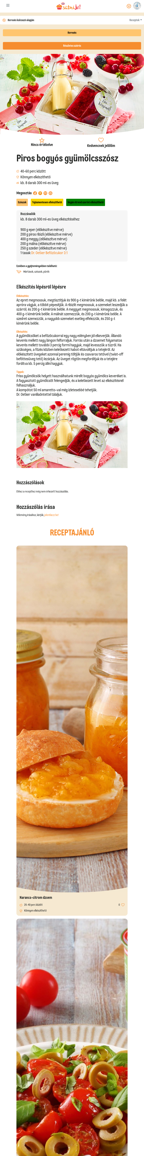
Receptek (134, 20)
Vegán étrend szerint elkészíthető (86, 202)
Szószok (22, 202)
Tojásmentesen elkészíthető (47, 202)
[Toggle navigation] (8, 6)
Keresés (72, 32)
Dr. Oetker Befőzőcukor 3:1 (49, 252)
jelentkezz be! (51, 515)
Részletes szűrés (72, 45)
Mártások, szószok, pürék (32, 271)
